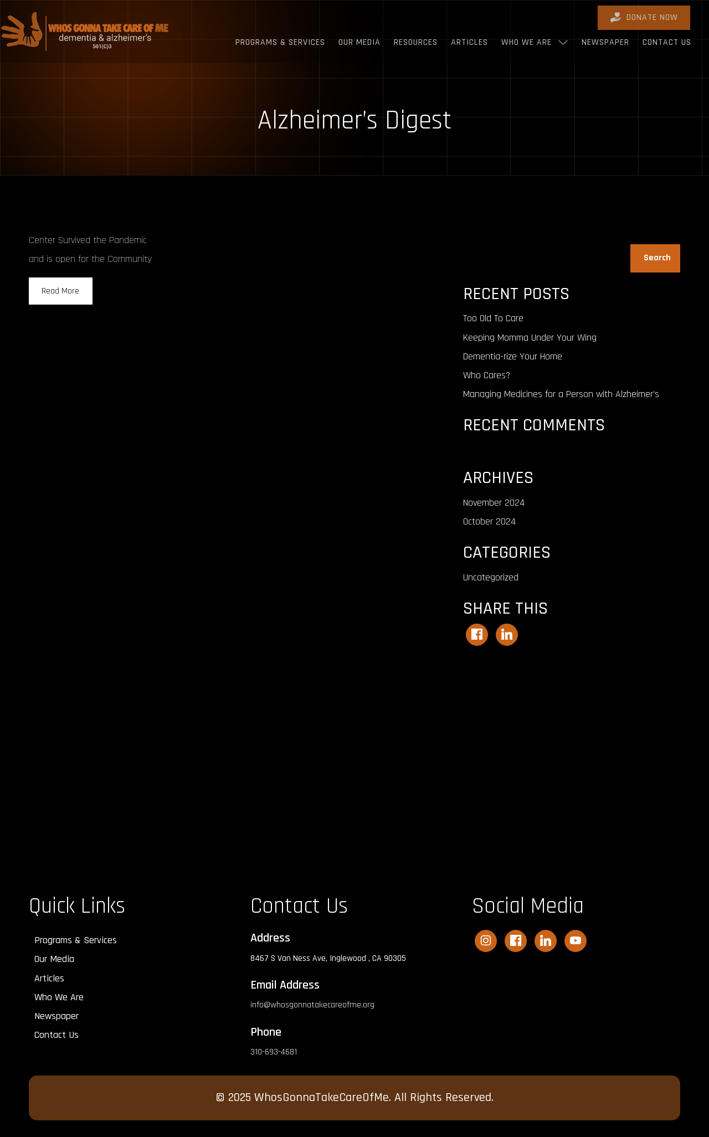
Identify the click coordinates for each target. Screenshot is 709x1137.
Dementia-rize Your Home (512, 356)
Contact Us (667, 42)
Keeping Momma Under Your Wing (530, 337)
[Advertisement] (571, 758)
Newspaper (605, 42)
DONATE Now (644, 17)
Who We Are (526, 42)
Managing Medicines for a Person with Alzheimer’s (561, 394)
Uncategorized (490, 577)
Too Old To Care (493, 318)
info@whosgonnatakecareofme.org (312, 1005)
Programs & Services (280, 42)
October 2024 (489, 521)
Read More (60, 291)
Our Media (359, 42)
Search (475, 237)
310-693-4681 (273, 1052)
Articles (469, 42)
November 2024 (494, 502)
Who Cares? (486, 375)
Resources (416, 42)
